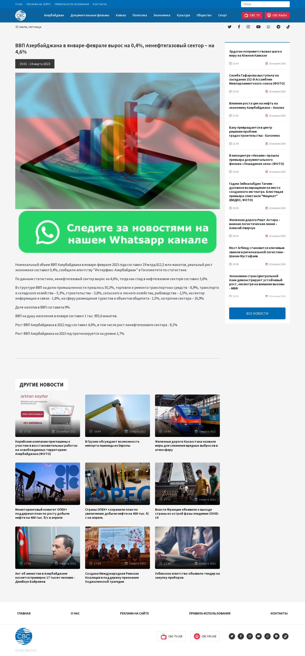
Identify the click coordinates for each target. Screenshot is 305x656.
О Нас (19, 4)
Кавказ (121, 15)
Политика (140, 15)
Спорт (222, 15)
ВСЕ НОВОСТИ (257, 313)
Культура (183, 15)
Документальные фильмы (90, 15)
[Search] (265, 4)
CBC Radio (277, 15)
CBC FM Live (205, 636)
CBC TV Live (171, 636)
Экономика (162, 15)
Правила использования (72, 4)
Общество (204, 15)
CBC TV (252, 15)
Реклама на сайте (39, 4)
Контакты (100, 4)
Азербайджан (54, 15)
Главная (23, 613)
